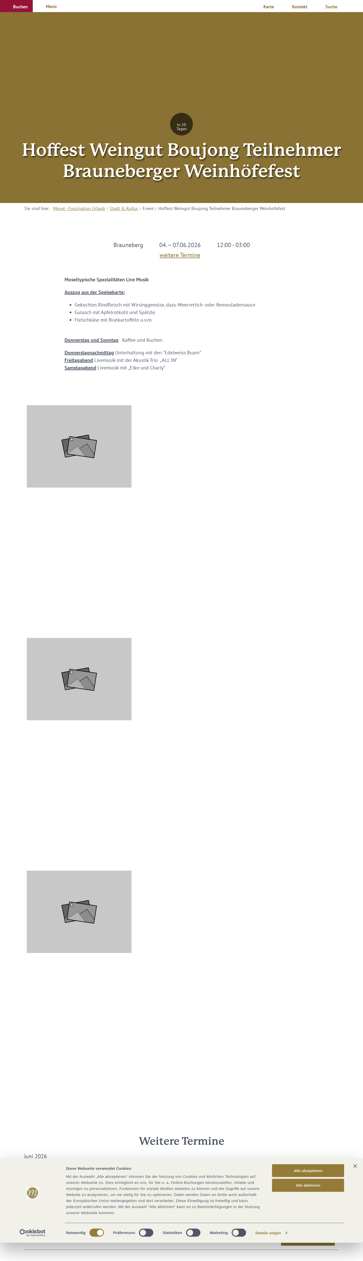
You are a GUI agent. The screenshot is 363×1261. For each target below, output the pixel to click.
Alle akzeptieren (308, 1188)
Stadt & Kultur (124, 208)
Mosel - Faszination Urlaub (79, 208)
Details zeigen (268, 1251)
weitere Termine (180, 254)
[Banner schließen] (355, 1184)
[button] (16, 6)
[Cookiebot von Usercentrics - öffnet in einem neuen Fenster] (33, 1251)
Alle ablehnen (308, 1203)
